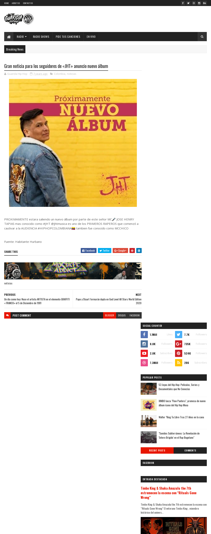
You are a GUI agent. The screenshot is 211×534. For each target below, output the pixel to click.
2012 (153, 472)
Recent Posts (161, 190)
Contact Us (28, 3)
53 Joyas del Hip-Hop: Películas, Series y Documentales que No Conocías (184, 126)
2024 (154, 344)
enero (153, 432)
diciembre (156, 377)
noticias (71, 74)
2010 (153, 484)
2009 (153, 489)
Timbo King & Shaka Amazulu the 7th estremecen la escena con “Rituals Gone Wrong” (174, 232)
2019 (153, 372)
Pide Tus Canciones (68, 36)
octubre (154, 388)
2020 (153, 367)
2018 (153, 439)
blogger (107, 315)
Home (6, 3)
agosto (154, 399)
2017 (153, 444)
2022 (153, 355)
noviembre (156, 383)
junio (153, 410)
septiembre (156, 394)
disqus (119, 315)
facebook (132, 315)
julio (152, 404)
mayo (153, 415)
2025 (153, 338)
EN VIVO (91, 36)
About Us (16, 3)
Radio (20, 36)
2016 (153, 450)
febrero (154, 426)
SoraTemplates (39, 528)
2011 (153, 478)
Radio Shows (41, 36)
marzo (153, 421)
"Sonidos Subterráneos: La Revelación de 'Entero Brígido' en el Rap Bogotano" (184, 175)
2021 (153, 361)
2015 (153, 455)
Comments (191, 190)
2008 (153, 495)
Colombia (59, 74)
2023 (153, 350)
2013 (153, 467)
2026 (153, 333)
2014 (153, 461)
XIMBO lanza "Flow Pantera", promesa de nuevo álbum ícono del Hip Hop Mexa (184, 142)
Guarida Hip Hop (71, 528)
